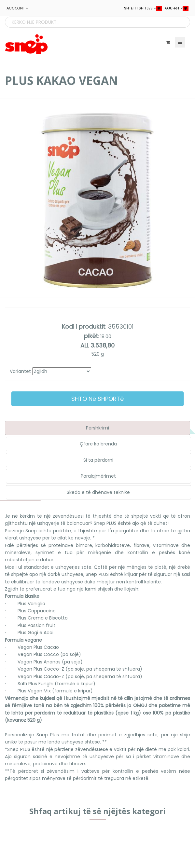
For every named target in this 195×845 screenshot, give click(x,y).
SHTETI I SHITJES (143, 8)
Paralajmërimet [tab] (98, 476)
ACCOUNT (17, 8)
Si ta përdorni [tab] (98, 460)
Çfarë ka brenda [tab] (98, 444)
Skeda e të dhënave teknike (98, 492)
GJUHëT (176, 8)
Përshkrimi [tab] (97, 428)
